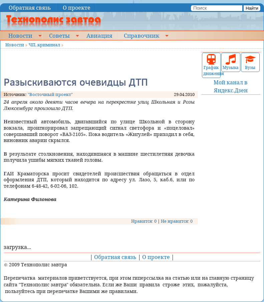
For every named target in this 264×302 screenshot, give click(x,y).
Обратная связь (30, 7)
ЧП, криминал (44, 45)
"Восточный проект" (50, 94)
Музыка (231, 62)
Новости (20, 35)
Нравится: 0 (144, 221)
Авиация (99, 35)
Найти (252, 8)
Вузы (250, 62)
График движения (211, 65)
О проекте (76, 7)
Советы (59, 35)
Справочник (141, 35)
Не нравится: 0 (177, 221)
